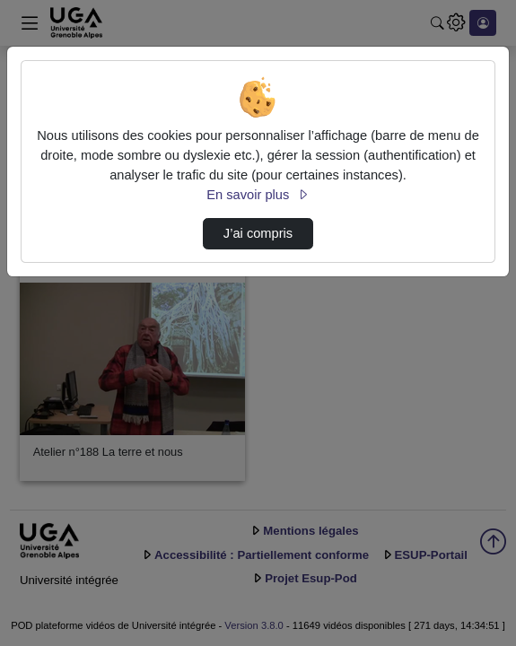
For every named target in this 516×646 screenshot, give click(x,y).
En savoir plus (257, 195)
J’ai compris (258, 233)
